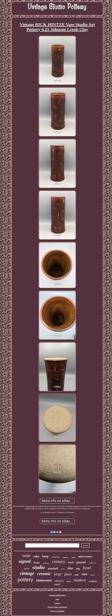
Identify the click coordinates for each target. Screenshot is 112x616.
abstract (59, 580)
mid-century (85, 556)
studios (73, 557)
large (58, 574)
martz (26, 568)
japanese (66, 557)
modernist (56, 557)
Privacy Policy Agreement (57, 607)
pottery (25, 579)
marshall (53, 568)
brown (92, 575)
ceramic (44, 573)
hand (70, 562)
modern (80, 580)
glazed (81, 562)
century (58, 561)
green (69, 581)
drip (78, 568)
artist (63, 569)
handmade (45, 563)
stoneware (44, 580)
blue (70, 568)
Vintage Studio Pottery (57, 595)
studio (38, 567)
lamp (45, 556)
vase (26, 555)
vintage (27, 573)
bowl (87, 567)
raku (36, 556)
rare (85, 574)
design (37, 563)
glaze (68, 574)
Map (57, 599)
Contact (57, 603)
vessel (57, 584)
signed (25, 561)
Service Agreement (57, 611)
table (77, 575)
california (92, 563)
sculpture (93, 581)
